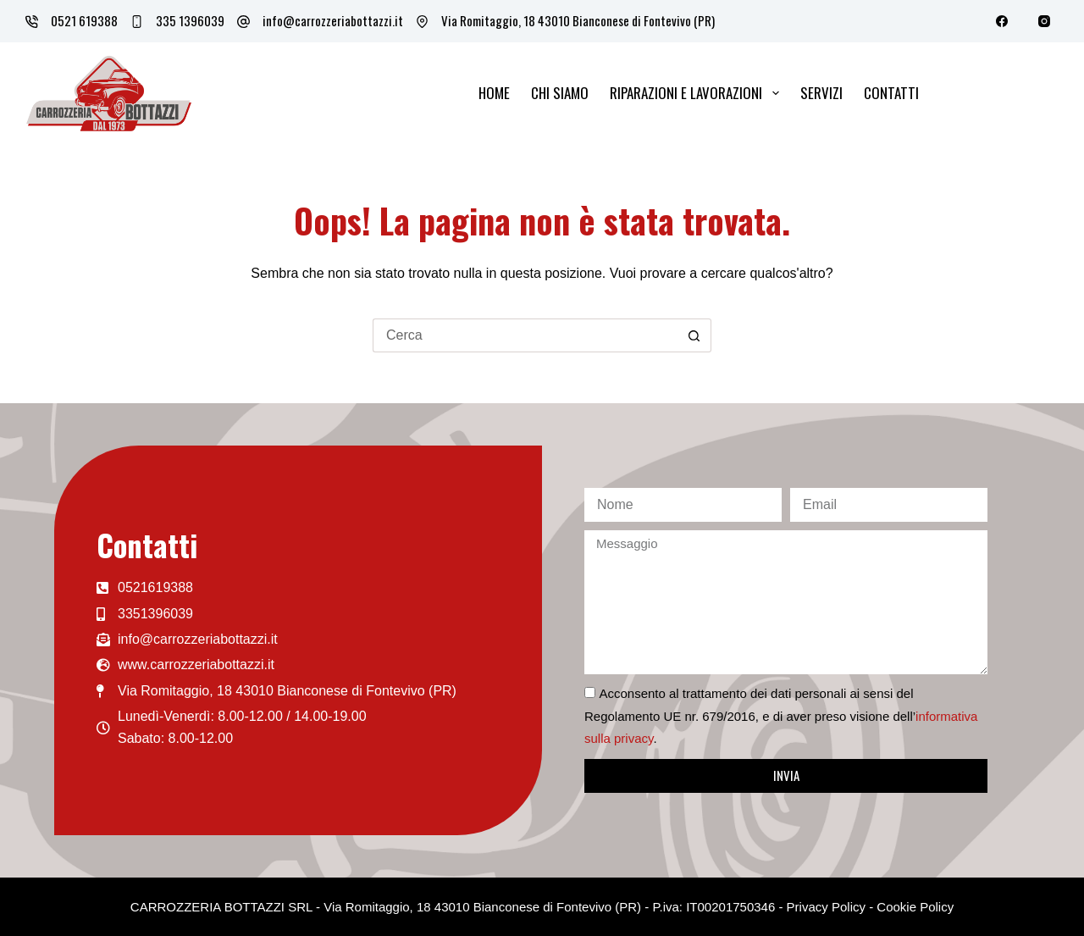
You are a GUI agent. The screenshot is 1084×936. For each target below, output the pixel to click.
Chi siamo (560, 92)
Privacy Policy (826, 907)
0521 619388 (84, 20)
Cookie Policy (915, 907)
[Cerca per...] (525, 335)
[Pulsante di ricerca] (694, 335)
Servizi (821, 92)
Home (494, 92)
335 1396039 (190, 20)
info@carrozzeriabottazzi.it (333, 20)
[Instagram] (1044, 21)
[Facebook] (1001, 21)
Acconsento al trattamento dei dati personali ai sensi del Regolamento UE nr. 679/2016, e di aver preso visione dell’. (780, 715)
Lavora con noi (1002, 92)
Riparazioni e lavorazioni (697, 92)
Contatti (891, 92)
